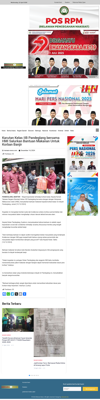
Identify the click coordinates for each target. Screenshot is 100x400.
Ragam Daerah (22, 131)
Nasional (45, 131)
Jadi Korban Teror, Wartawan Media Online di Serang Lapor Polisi (49, 365)
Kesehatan (53, 131)
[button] (29, 376)
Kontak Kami (58, 2)
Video (72, 131)
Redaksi (67, 2)
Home (3, 131)
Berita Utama (11, 131)
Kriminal (60, 131)
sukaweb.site (65, 398)
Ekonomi (31, 131)
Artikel (67, 131)
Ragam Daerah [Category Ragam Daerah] (6, 336)
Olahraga (38, 131)
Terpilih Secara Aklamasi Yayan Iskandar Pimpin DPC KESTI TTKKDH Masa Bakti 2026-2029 (17, 341)
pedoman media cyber (79, 2)
